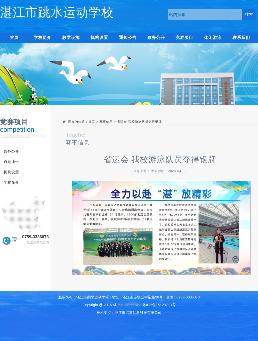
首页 (91, 122)
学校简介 (42, 37)
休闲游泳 (213, 37)
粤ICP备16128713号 (158, 305)
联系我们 (241, 37)
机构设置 (99, 37)
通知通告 (11, 162)
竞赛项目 (184, 37)
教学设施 (71, 37)
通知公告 (127, 37)
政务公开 (156, 37)
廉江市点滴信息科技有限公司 (138, 313)
